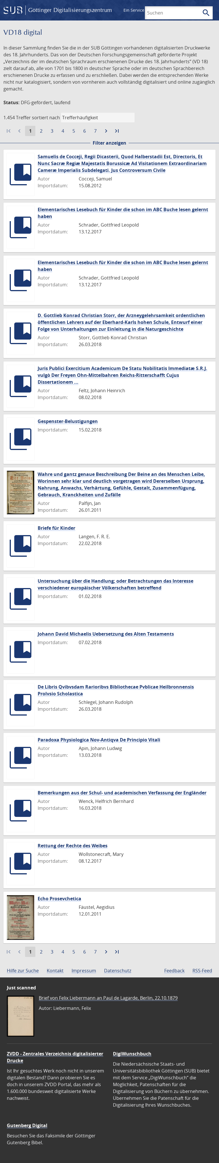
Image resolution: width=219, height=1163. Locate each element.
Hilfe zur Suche (23, 970)
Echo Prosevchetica (59, 898)
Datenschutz (117, 970)
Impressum (84, 970)
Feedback (174, 970)
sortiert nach (46, 117)
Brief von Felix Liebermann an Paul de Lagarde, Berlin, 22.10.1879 (108, 998)
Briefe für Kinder (56, 528)
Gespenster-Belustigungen (68, 421)
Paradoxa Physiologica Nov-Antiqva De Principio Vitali (99, 740)
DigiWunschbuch (132, 1054)
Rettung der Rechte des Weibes (73, 846)
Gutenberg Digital (27, 1125)
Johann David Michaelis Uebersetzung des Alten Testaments (106, 634)
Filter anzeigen (109, 143)
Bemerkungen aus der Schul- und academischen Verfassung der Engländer (122, 793)
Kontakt (55, 970)
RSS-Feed (202, 970)
